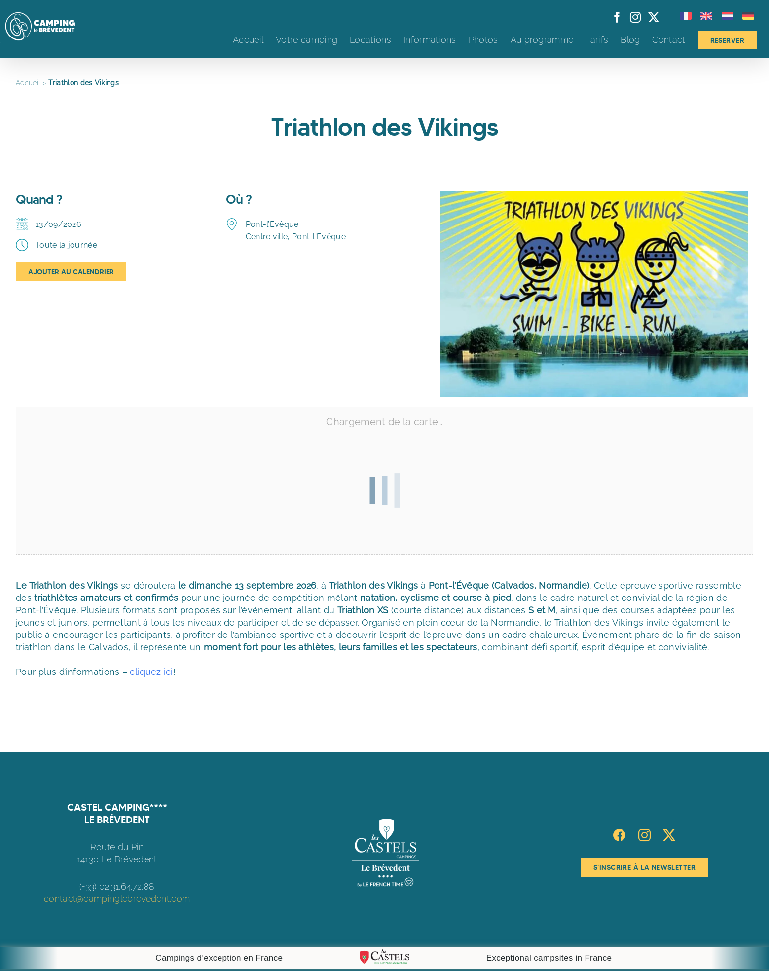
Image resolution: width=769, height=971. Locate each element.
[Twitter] (669, 835)
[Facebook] (619, 835)
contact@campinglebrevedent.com (117, 899)
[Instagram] (644, 835)
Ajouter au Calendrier (71, 271)
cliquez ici (151, 672)
